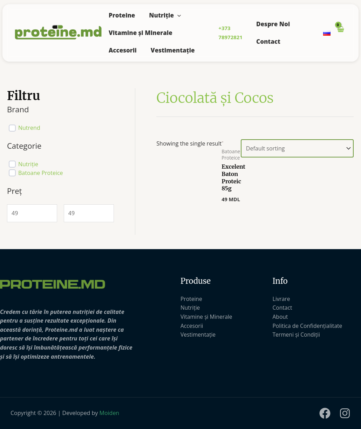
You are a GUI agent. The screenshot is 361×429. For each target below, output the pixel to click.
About (280, 317)
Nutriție (165, 15)
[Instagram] (344, 413)
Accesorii (123, 50)
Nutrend (29, 128)
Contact (268, 41)
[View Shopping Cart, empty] (340, 33)
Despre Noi (273, 24)
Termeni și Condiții (297, 334)
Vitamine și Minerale (140, 33)
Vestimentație (173, 50)
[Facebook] (325, 413)
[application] (177, 15)
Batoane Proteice (40, 173)
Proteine (122, 15)
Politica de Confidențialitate (308, 326)
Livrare (282, 299)
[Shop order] (297, 148)
